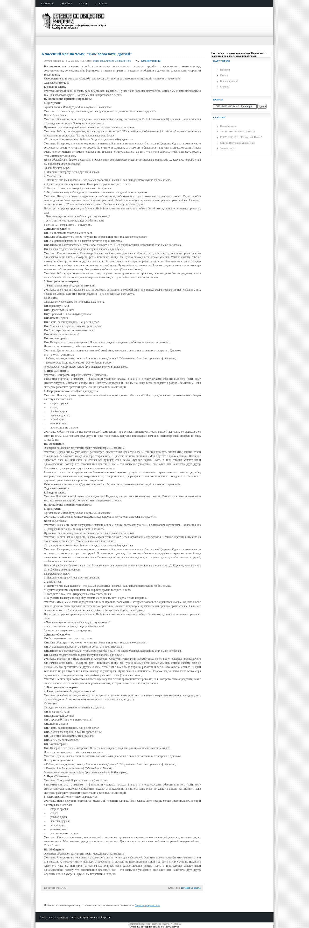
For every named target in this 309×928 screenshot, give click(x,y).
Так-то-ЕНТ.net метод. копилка (237, 131)
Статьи (224, 75)
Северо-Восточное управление (237, 142)
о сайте (66, 3)
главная (47, 3)
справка (101, 3)
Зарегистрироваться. (147, 905)
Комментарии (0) (151, 60)
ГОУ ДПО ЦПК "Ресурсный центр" (91, 917)
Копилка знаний (229, 80)
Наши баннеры (228, 125)
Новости (225, 69)
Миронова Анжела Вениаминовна (112, 60)
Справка (225, 86)
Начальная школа (191, 887)
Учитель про (227, 148)
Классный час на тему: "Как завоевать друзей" (87, 53)
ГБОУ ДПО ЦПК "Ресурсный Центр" (241, 137)
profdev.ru (62, 917)
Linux (83, 3)
